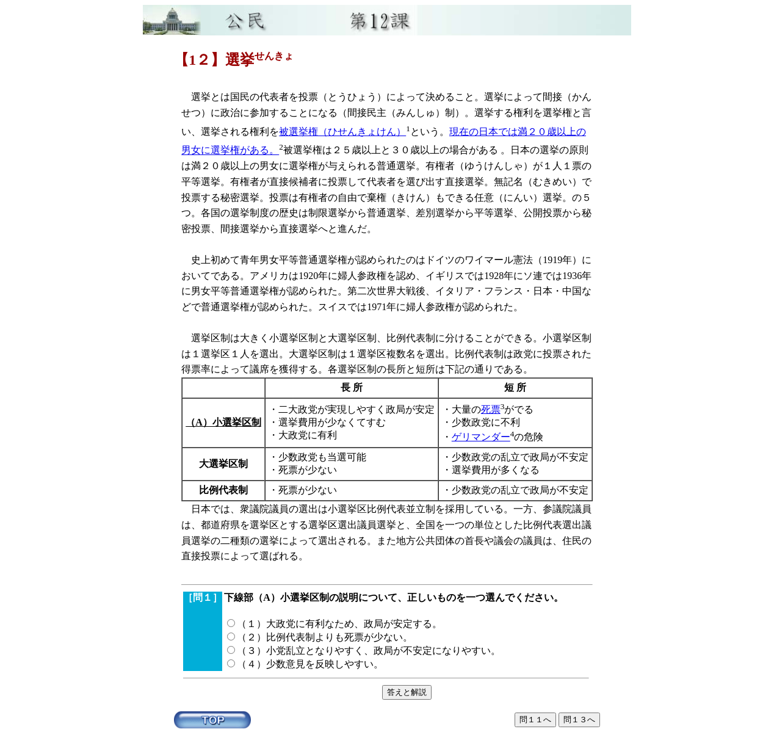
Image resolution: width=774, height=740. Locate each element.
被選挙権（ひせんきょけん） (342, 131)
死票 (491, 409)
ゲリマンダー (481, 437)
